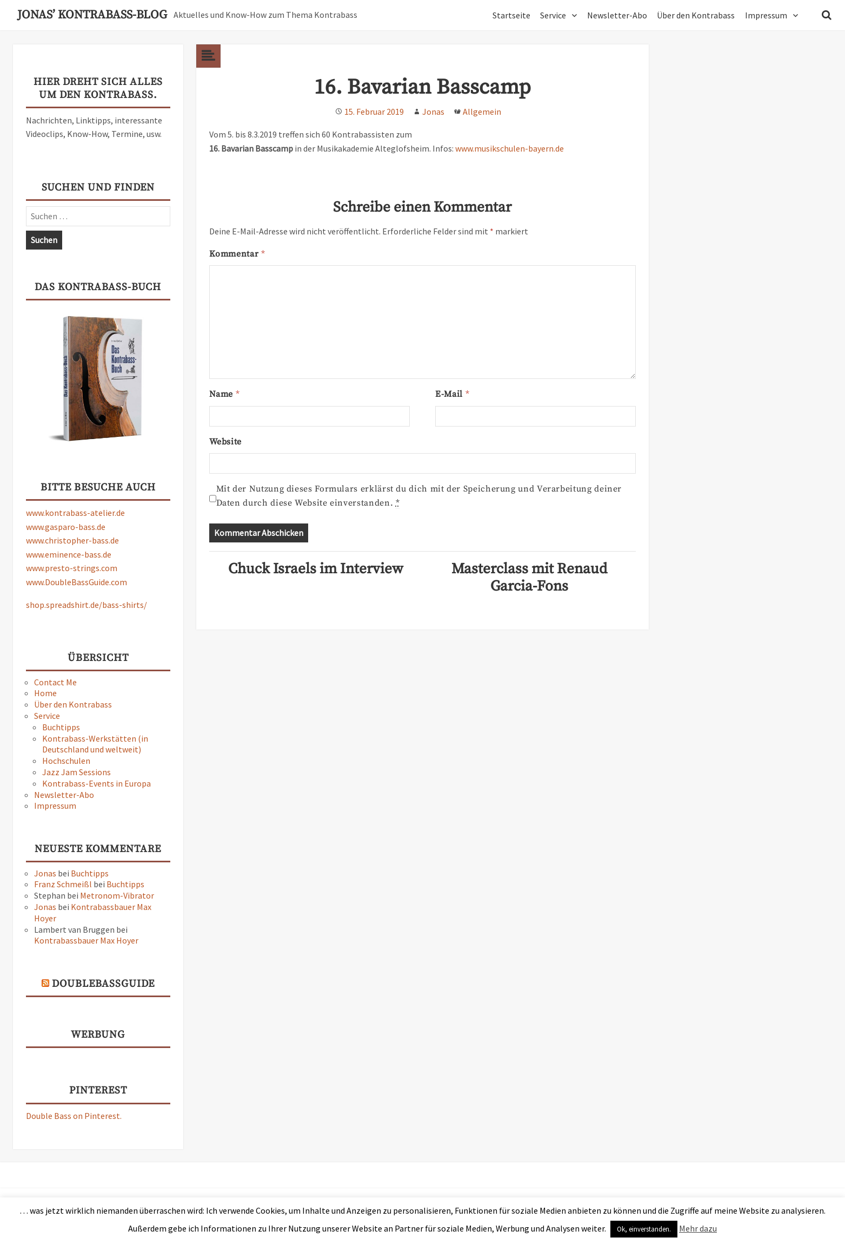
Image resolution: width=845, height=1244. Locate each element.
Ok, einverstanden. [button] (644, 1229)
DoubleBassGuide (103, 984)
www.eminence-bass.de (68, 554)
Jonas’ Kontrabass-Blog (92, 15)
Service (553, 15)
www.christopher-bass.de (72, 540)
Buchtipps (61, 727)
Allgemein (482, 111)
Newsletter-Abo (617, 15)
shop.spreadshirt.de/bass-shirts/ (86, 604)
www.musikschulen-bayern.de (509, 148)
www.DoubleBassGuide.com (76, 582)
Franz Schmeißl (63, 884)
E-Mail (452, 394)
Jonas (45, 873)
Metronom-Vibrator (117, 895)
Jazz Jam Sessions (76, 772)
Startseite (511, 15)
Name (224, 394)
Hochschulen (66, 760)
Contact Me (55, 682)
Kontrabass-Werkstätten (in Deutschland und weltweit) (95, 744)
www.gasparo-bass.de (65, 526)
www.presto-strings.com (71, 567)
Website (225, 441)
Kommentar (237, 253)
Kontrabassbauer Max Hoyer (86, 940)
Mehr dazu (698, 1228)
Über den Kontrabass (696, 15)
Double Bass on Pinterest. (74, 1115)
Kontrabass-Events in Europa (96, 783)
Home (45, 693)
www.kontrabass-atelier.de (75, 512)
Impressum (766, 15)
